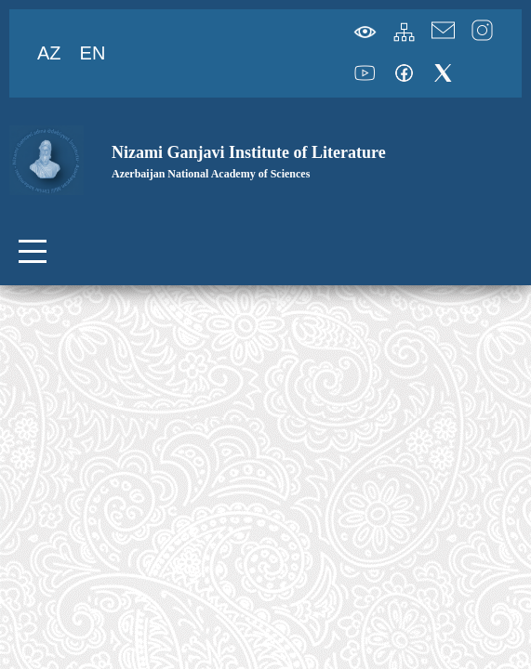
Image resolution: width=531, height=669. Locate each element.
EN (93, 53)
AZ (49, 53)
